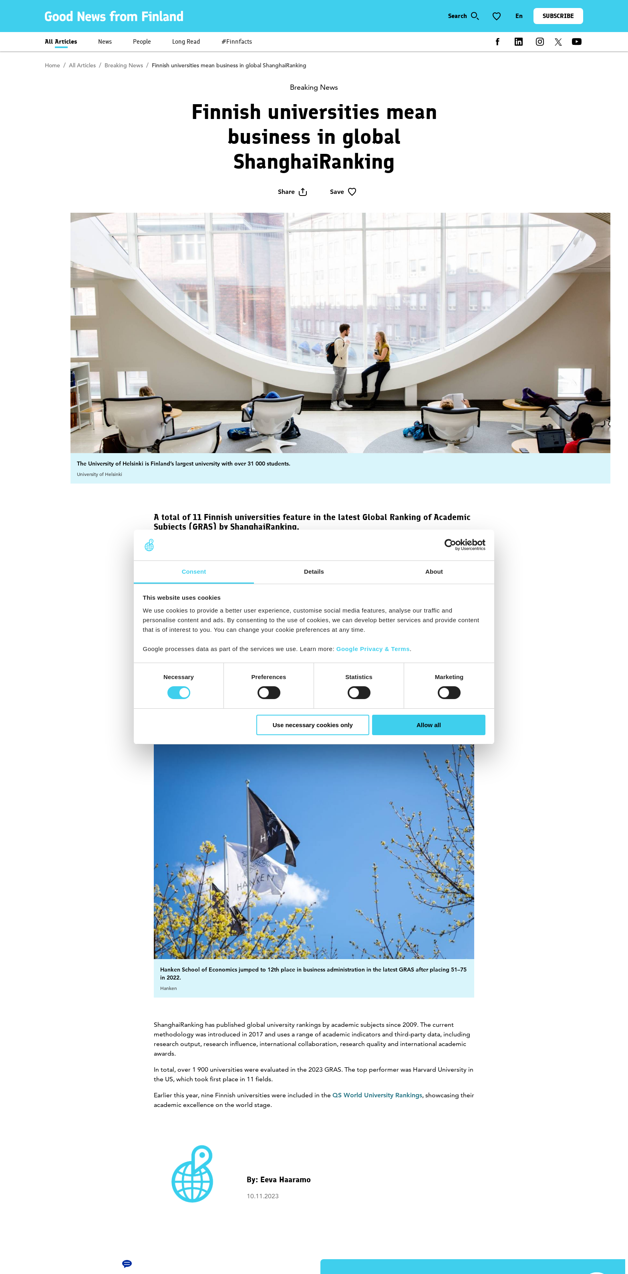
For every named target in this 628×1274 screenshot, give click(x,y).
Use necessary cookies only (313, 725)
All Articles (61, 41)
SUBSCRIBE (558, 16)
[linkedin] (518, 41)
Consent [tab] (194, 571)
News (105, 41)
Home (52, 65)
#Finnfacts (236, 41)
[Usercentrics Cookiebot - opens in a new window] (450, 545)
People (142, 41)
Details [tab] (314, 571)
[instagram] (539, 41)
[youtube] (576, 41)
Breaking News (124, 65)
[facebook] (497, 41)
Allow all (429, 725)
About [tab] (434, 571)
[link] (115, 16)
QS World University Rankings (377, 1095)
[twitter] (558, 41)
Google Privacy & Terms (373, 648)
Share (293, 192)
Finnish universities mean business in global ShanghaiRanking (229, 65)
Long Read (186, 41)
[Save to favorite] (496, 16)
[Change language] (519, 16)
